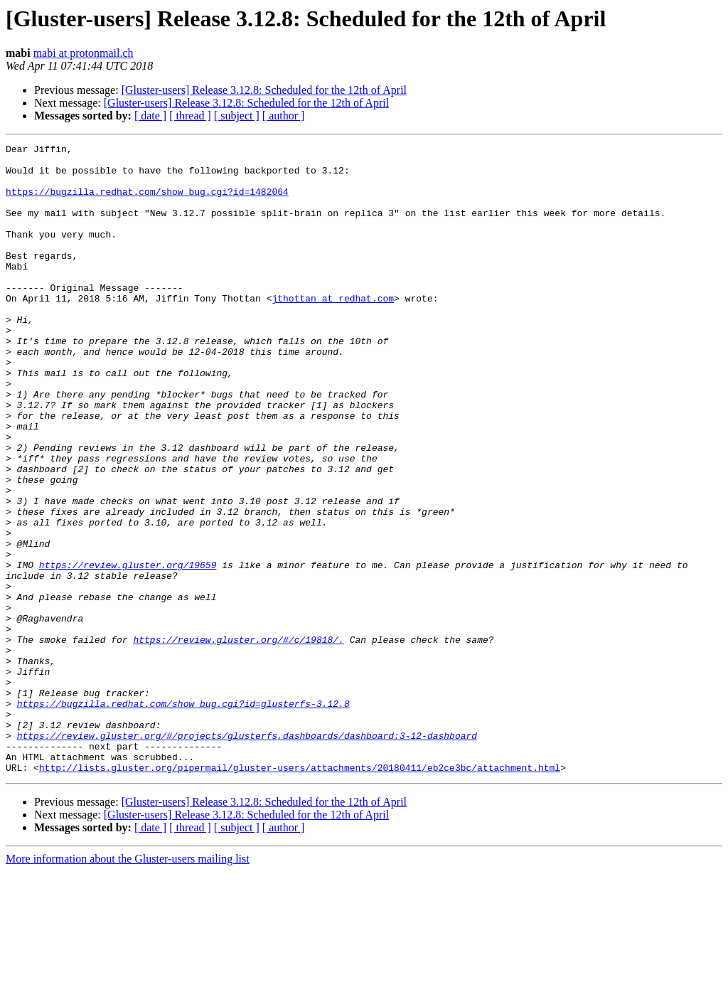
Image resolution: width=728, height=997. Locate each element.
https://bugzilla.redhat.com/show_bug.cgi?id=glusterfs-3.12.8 (183, 816)
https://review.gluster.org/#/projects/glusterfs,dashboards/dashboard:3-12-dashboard (247, 854)
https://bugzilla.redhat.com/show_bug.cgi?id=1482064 (147, 202)
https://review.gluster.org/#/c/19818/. (238, 739)
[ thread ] (190, 116)
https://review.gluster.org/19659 (128, 650)
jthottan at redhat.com (333, 330)
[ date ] (150, 116)
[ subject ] (236, 116)
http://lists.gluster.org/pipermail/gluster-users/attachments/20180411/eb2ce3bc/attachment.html (299, 893)
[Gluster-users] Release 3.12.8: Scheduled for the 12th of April (264, 90)
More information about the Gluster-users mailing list (128, 985)
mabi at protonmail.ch (83, 53)
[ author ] (283, 116)
